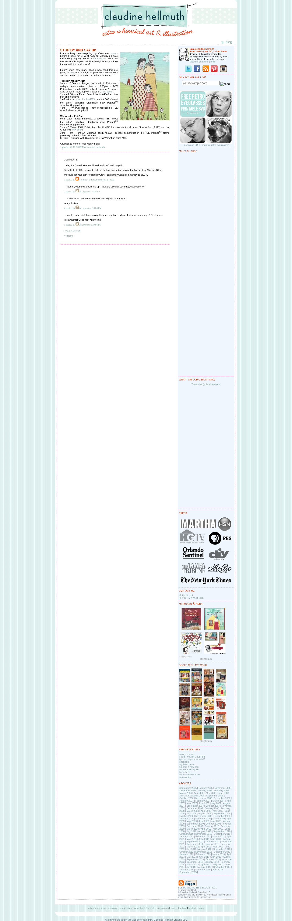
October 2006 (186, 798)
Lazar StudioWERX (85, 99)
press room (163, 908)
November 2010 (203, 834)
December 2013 (194, 862)
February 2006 (221, 790)
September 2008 (221, 813)
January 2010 (212, 826)
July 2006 (184, 795)
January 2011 (186, 836)
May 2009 (191, 821)
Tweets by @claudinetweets (206, 384)
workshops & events (144, 908)
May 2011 (191, 839)
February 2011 (203, 836)
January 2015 (186, 869)
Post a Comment (72, 230)
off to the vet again (188, 769)
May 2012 (218, 846)
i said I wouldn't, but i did (192, 756)
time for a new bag (189, 767)
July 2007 (216, 803)
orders (114, 53)
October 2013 (212, 859)
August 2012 (204, 849)
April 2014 (206, 864)
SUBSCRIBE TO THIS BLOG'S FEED (197, 887)
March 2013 (218, 854)
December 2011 (194, 844)
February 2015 (203, 869)
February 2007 (203, 800)
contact (192, 908)
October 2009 (212, 823)
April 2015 (217, 869)
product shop (125, 908)
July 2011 (216, 839)
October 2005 (205, 788)
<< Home (68, 235)
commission (99, 58)
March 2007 (218, 800)
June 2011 (203, 839)
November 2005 (222, 788)
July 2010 (191, 831)
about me (182, 908)
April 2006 (199, 793)
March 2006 (185, 793)
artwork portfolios (97, 908)
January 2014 (212, 862)
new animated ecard (189, 774)
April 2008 (206, 811)
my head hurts (186, 764)
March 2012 (192, 846)
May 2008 (218, 811)
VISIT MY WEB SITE (193, 598)
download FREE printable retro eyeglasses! (206, 145)
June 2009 (203, 821)
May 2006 (211, 793)
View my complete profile (202, 61)
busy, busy (184, 772)
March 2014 (192, 864)
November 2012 (203, 851)
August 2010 (204, 831)
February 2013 (203, 854)
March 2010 (192, 828)
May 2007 (191, 803)
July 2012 (191, 849)
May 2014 (218, 864)
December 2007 (194, 808)
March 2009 (218, 818)
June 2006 (223, 793)
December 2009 (194, 826)
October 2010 (186, 834)
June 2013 (203, 857)
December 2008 (222, 816)
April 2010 (206, 828)
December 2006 (222, 798)
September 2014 (221, 867)
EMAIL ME (187, 595)
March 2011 (218, 836)
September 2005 (188, 788)
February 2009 (203, 818)
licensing (112, 908)
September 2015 (188, 872)
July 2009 (216, 821)
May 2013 (191, 857)
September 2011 (195, 841)
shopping (184, 762)
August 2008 (204, 813)
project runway (187, 754)
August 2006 (197, 795)
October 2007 (212, 806)
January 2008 (212, 808)
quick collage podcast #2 (192, 759)
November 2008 (203, 816)
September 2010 (221, 831)
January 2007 (186, 800)
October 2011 (212, 841)
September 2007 (195, 806)
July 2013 (216, 857)
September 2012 (221, 849)
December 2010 (222, 834)
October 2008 (186, 816)
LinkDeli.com (185, 657)
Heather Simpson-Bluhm (92, 179)
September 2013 (195, 859)
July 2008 (191, 813)
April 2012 (206, 846)
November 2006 (203, 798)
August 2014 (204, 867)
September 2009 (195, 823)
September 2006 (214, 795)
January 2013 (186, 854)
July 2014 (191, 867)
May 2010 (218, 828)
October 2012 (186, 851)
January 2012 (212, 844)
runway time (185, 777)
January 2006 (205, 790)
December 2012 (222, 851)
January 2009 (186, 818)
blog (172, 908)
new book (107, 91)
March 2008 (192, 811)
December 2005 (187, 790)
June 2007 (203, 803)
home (201, 908)
